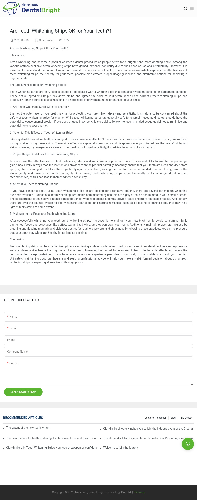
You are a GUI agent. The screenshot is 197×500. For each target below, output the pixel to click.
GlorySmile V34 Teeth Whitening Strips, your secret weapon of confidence (51, 447)
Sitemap (139, 492)
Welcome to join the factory (120, 447)
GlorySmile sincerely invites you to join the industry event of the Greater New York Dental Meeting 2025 (148, 428)
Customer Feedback (155, 417)
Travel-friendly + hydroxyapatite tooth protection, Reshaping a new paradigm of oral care (148, 438)
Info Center (186, 417)
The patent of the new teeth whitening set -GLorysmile (28, 427)
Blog (173, 417)
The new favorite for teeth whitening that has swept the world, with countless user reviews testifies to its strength (51, 438)
